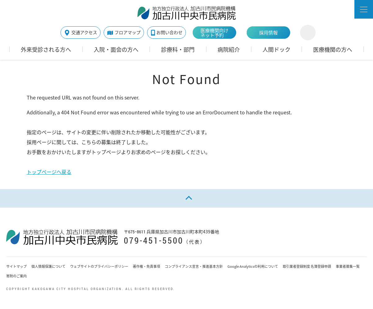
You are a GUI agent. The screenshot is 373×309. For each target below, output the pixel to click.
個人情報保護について (48, 266)
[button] (363, 9)
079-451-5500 (153, 240)
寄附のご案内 (16, 276)
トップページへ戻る (49, 171)
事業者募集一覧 (348, 266)
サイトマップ (16, 266)
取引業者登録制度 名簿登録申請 (307, 266)
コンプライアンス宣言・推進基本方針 (194, 266)
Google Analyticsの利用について (252, 266)
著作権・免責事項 (146, 266)
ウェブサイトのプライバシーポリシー (99, 266)
